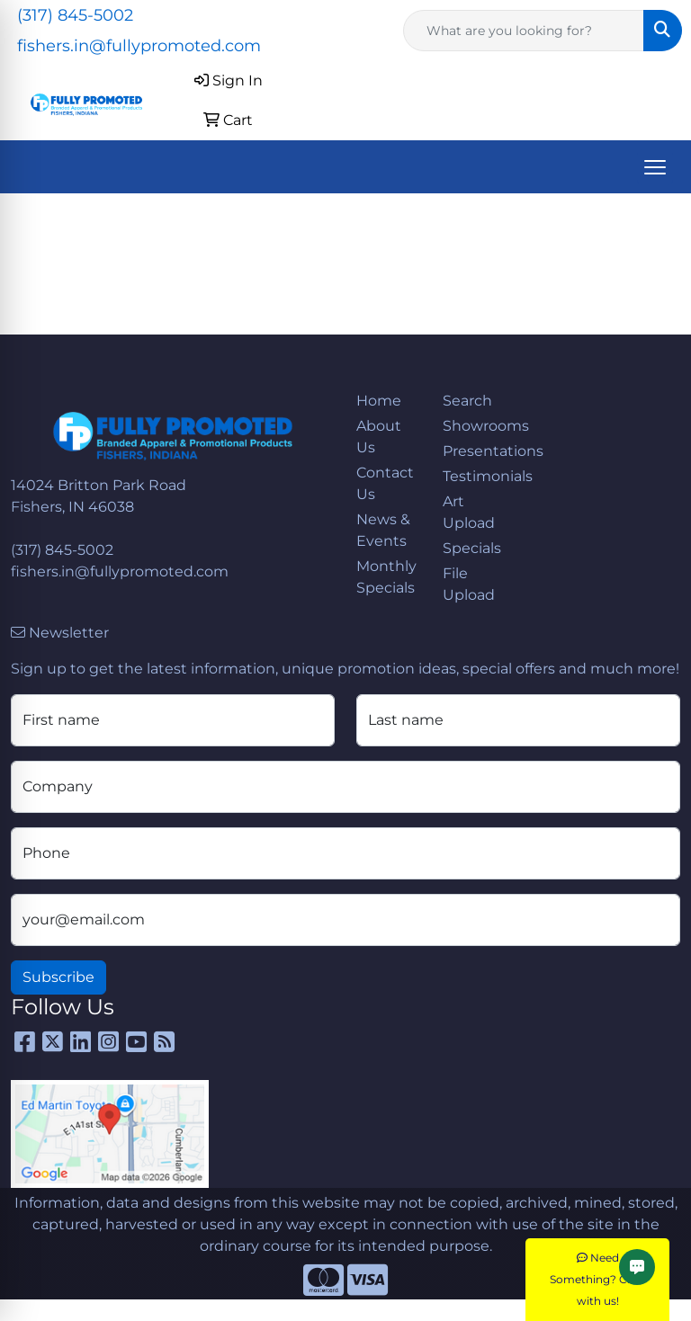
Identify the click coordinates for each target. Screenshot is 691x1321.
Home (378, 400)
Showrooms (475, 425)
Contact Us (385, 483)
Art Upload (469, 512)
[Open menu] (655, 167)
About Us (378, 436)
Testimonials (475, 476)
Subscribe (58, 977)
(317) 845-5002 (75, 15)
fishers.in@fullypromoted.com (139, 46)
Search (467, 400)
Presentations (475, 451)
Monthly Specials (386, 577)
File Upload (469, 584)
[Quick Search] (523, 30)
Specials (472, 548)
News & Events (383, 530)
